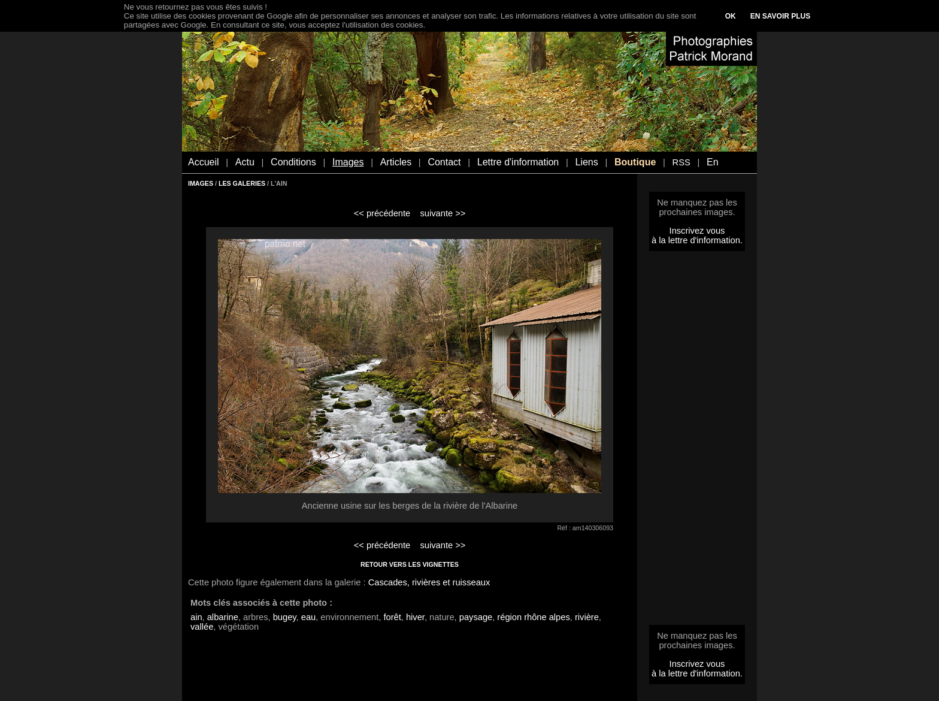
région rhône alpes (533, 617)
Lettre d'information (518, 162)
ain (196, 617)
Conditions (293, 162)
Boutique (635, 162)
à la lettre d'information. (697, 240)
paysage (475, 617)
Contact (444, 162)
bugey (284, 617)
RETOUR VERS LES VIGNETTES (410, 564)
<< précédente (382, 213)
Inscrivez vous (697, 230)
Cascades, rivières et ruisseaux (429, 582)
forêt (392, 617)
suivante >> (443, 213)
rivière (587, 617)
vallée (201, 626)
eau (308, 617)
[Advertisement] (697, 441)
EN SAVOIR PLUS (780, 16)
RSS (681, 162)
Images (348, 162)
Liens (586, 162)
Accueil (203, 162)
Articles (395, 162)
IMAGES (200, 183)
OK (730, 16)
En (713, 162)
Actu (245, 162)
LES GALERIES (242, 183)
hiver (415, 617)
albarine (222, 617)
